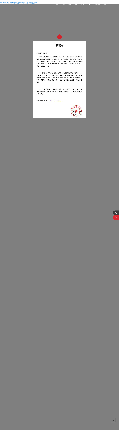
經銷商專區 (97, 4)
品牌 (63, 4)
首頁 (57, 4)
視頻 (88, 4)
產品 (69, 4)
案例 (82, 4)
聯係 (105, 4)
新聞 (76, 4)
